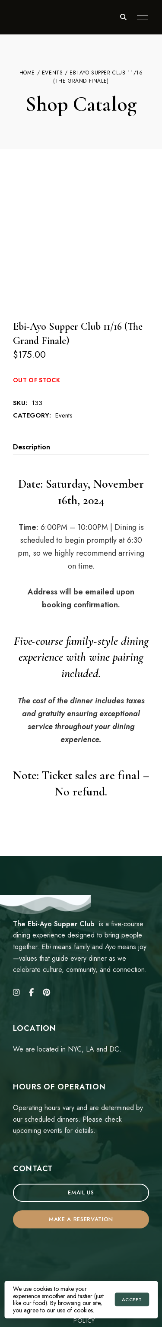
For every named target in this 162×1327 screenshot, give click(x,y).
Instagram (16, 933)
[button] (81, 1134)
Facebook (31, 933)
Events (52, 73)
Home (27, 73)
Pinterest (46, 933)
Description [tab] (31, 388)
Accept (132, 1299)
